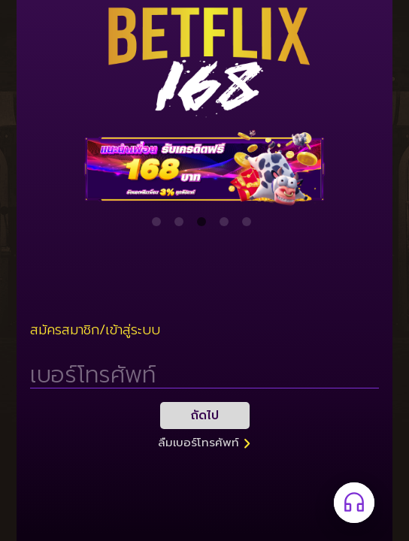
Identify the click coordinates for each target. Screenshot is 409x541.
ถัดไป (205, 416)
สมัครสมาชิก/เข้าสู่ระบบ (95, 330)
